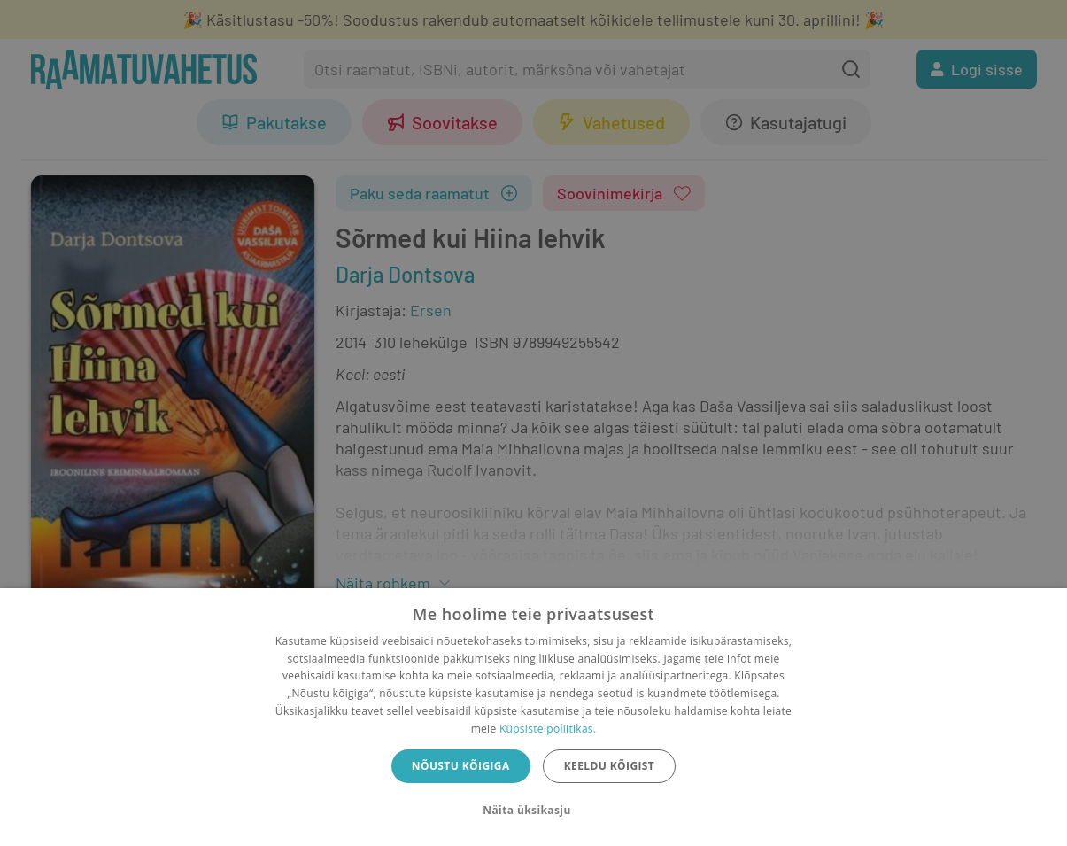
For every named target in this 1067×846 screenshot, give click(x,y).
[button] (533, 810)
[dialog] (533, 717)
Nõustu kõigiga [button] (461, 765)
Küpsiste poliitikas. (547, 728)
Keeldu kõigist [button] (609, 765)
